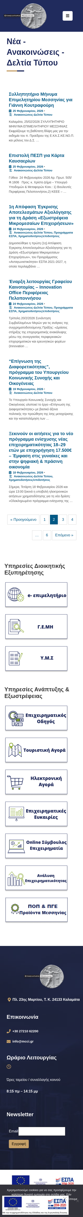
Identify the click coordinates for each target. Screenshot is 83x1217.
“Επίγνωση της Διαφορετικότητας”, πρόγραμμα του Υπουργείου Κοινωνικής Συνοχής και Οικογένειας (39, 372)
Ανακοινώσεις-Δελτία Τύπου (33, 114)
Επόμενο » (64, 535)
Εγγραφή (19, 1144)
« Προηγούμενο (23, 519)
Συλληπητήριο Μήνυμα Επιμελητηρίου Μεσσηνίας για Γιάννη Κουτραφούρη (40, 100)
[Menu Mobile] (68, 16)
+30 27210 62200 (25, 1031)
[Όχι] (77, 1201)
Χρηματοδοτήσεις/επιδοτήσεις (39, 236)
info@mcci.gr (22, 1041)
